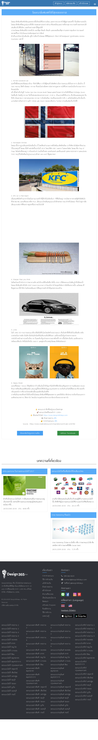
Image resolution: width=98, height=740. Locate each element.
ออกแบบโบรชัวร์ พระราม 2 (85, 625)
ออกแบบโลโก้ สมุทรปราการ (11, 661)
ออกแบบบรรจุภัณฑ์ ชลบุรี (60, 698)
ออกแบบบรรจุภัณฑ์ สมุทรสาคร (57, 669)
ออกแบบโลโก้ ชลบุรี (8, 680)
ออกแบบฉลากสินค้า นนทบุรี (36, 709)
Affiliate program (49, 605)
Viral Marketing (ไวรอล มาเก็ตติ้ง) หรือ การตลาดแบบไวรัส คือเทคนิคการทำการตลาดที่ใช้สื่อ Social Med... (73, 544)
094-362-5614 (68, 576)
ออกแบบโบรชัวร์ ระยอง (83, 688)
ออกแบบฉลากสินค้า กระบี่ (35, 712)
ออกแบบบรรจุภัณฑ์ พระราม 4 (61, 639)
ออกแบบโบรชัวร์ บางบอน (84, 650)
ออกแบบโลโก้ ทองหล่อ (9, 639)
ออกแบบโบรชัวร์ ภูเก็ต (83, 692)
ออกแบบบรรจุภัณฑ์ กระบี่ (60, 712)
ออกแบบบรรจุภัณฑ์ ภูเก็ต (59, 705)
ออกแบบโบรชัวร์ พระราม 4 (85, 632)
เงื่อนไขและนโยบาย (49, 597)
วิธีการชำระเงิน (47, 579)
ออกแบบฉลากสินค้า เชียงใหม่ (36, 690)
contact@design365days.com (75, 579)
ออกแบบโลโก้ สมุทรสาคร (10, 658)
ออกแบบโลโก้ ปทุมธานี (10, 669)
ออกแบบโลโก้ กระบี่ (8, 694)
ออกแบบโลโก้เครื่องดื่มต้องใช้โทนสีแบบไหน (67, 471)
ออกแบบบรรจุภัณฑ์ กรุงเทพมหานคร (57, 682)
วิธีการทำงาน (46, 612)
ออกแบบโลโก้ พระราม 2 (10, 625)
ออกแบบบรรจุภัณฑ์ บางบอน (61, 661)
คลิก (55, 418)
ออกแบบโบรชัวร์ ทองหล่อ (84, 639)
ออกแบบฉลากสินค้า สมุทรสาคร (33, 669)
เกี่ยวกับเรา (47, 570)
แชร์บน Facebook (68, 433)
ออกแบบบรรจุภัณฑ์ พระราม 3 (61, 632)
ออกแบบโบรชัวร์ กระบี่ (83, 699)
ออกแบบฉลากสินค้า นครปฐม (36, 694)
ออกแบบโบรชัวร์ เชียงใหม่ (84, 677)
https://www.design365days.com (55, 415)
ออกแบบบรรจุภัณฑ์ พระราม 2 (61, 626)
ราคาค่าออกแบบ (48, 575)
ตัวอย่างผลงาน (47, 586)
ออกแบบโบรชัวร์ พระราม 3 (85, 628)
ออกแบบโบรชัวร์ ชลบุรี (83, 685)
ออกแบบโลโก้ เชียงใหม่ (10, 672)
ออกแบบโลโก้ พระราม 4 (10, 632)
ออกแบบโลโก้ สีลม (8, 654)
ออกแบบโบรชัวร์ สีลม (82, 654)
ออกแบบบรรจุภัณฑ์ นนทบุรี (60, 709)
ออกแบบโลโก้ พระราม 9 (10, 636)
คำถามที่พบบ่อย (47, 594)
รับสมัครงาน (46, 608)
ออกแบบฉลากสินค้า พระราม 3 (36, 632)
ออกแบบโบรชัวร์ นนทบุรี (83, 696)
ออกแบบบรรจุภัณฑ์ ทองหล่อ (61, 650)
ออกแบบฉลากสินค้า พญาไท (36, 657)
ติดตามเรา (66, 588)
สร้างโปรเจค (46, 590)
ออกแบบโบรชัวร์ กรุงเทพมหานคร (80, 669)
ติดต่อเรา (45, 601)
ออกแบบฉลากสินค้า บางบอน (36, 661)
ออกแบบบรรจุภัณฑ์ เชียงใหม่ (61, 690)
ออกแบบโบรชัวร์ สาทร (83, 643)
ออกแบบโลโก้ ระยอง (9, 683)
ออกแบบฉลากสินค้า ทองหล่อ (36, 650)
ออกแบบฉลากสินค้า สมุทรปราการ (33, 676)
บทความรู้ (45, 616)
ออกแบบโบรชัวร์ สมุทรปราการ (80, 663)
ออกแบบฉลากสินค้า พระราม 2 (36, 626)
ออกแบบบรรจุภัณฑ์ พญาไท (60, 657)
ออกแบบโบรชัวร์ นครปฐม (84, 681)
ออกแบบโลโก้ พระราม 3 (10, 628)
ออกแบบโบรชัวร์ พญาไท (83, 647)
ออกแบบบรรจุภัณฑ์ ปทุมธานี (61, 687)
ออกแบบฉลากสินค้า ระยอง (35, 701)
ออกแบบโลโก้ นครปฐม (9, 676)
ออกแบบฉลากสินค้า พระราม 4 (36, 639)
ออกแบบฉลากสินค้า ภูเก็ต (35, 705)
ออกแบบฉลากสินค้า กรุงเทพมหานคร (33, 682)
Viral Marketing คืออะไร (61, 515)
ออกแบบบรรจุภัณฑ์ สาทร (59, 653)
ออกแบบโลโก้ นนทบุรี (9, 690)
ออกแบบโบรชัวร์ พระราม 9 (85, 636)
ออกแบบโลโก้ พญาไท (9, 647)
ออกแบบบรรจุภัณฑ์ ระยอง (60, 701)
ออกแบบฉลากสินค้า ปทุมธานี (36, 687)
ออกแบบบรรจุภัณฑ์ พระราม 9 (61, 645)
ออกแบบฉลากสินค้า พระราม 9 (36, 645)
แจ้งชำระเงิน (46, 583)
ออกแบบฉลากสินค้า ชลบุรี (35, 698)
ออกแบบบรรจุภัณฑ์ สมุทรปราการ (57, 676)
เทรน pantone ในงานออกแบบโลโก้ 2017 (18, 471)
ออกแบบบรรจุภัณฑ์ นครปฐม (61, 694)
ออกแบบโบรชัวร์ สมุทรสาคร (85, 658)
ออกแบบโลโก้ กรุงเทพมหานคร (12, 665)
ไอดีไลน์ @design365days (73, 583)
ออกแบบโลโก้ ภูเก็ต (8, 687)
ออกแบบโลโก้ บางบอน (9, 650)
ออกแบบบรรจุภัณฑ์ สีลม (59, 664)
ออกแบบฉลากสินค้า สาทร (35, 653)
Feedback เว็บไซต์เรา (68, 610)
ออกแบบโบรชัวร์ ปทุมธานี (84, 674)
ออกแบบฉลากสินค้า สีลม (35, 664)
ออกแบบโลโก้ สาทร (8, 643)
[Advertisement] (37, 224)
